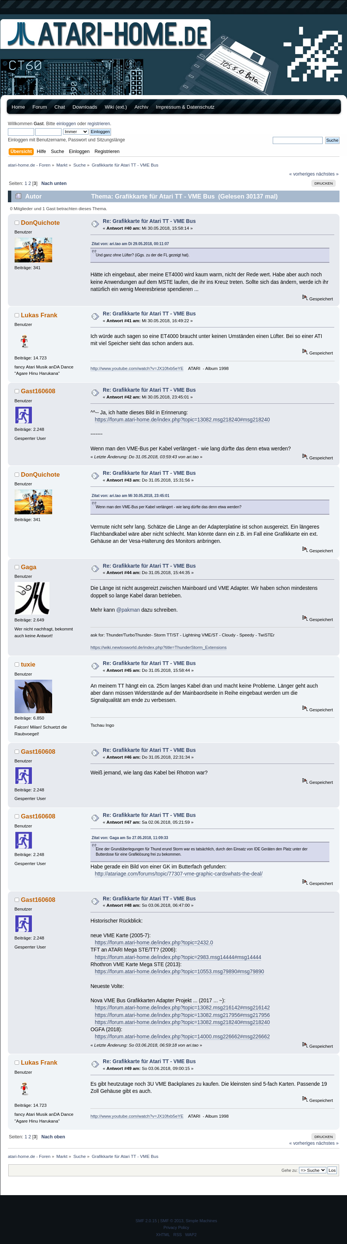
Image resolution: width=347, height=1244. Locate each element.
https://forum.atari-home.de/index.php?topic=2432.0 (154, 943)
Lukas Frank (39, 315)
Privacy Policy (176, 1227)
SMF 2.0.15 (146, 1220)
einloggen (66, 123)
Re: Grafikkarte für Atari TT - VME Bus (149, 221)
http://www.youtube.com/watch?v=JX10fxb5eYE (136, 368)
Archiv (141, 107)
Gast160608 (38, 391)
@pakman (128, 610)
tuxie (28, 664)
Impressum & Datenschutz (185, 107)
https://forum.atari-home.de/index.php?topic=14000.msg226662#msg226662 (182, 1036)
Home (18, 107)
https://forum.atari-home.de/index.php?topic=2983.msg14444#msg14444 (178, 957)
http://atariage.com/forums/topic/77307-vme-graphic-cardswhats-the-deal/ (179, 874)
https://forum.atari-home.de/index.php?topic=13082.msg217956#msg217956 (182, 1015)
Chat (59, 107)
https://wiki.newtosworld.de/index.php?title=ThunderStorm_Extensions (158, 647)
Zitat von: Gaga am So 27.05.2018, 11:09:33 (130, 838)
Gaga (28, 567)
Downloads (84, 107)
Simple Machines (201, 1220)
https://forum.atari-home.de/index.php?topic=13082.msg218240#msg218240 (182, 420)
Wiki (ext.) (116, 107)
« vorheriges (302, 174)
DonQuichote (40, 222)
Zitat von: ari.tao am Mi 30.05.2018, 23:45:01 (130, 496)
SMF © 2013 (171, 1220)
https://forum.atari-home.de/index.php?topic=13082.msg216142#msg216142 (182, 1008)
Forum (40, 107)
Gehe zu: (289, 1170)
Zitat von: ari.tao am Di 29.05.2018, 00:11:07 (130, 244)
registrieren (98, 123)
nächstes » (327, 174)
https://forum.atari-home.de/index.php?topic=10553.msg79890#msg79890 (179, 971)
